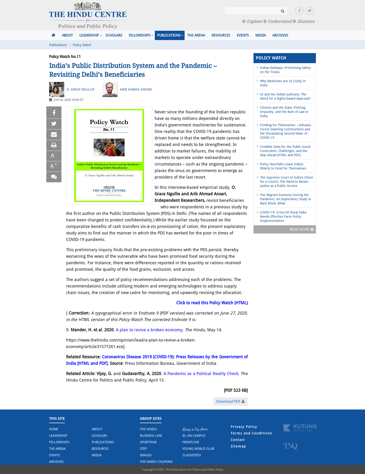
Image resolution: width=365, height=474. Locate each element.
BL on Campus (193, 435)
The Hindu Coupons (156, 462)
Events (243, 35)
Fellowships (140, 35)
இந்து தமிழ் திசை (195, 429)
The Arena (196, 35)
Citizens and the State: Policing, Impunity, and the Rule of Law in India (284, 112)
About (67, 35)
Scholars (113, 35)
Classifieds (191, 455)
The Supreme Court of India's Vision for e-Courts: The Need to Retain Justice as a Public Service (286, 182)
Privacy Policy (244, 427)
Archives (280, 35)
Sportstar (148, 442)
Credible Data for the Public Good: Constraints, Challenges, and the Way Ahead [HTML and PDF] (285, 151)
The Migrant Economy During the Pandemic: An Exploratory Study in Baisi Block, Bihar (285, 199)
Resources (221, 35)
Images (146, 455)
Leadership (89, 35)
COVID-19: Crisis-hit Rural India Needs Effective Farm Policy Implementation (283, 216)
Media (260, 35)
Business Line (151, 435)
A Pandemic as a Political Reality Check (201, 373)
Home (53, 429)
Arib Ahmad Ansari (136, 89)
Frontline (190, 442)
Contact (238, 440)
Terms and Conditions (251, 433)
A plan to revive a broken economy (149, 329)
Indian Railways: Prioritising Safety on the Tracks (285, 70)
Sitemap (238, 446)
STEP (143, 448)
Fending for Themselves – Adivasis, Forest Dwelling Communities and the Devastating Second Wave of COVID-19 (286, 131)
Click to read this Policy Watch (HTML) (212, 302)
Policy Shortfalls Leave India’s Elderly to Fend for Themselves (283, 166)
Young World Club (198, 448)
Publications (169, 35)
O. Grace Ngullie (81, 89)
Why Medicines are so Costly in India (283, 83)
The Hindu (148, 429)
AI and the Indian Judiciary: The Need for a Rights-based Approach (285, 96)
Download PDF (230, 401)
